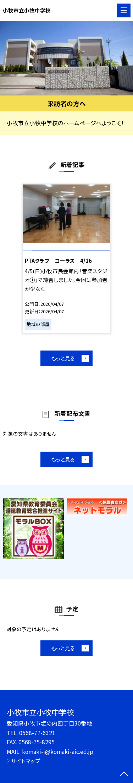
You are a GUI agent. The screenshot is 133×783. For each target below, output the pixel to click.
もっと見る (63, 358)
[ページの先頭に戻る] (124, 774)
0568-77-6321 (37, 733)
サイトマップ (25, 761)
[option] (66, 58)
